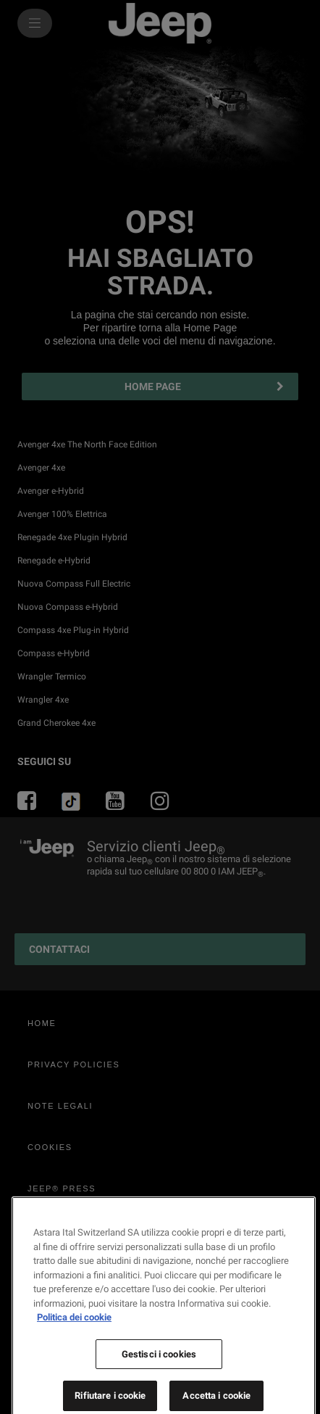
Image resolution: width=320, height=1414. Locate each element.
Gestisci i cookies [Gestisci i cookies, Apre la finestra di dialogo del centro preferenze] (159, 1391)
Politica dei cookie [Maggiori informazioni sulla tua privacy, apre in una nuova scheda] (74, 1354)
